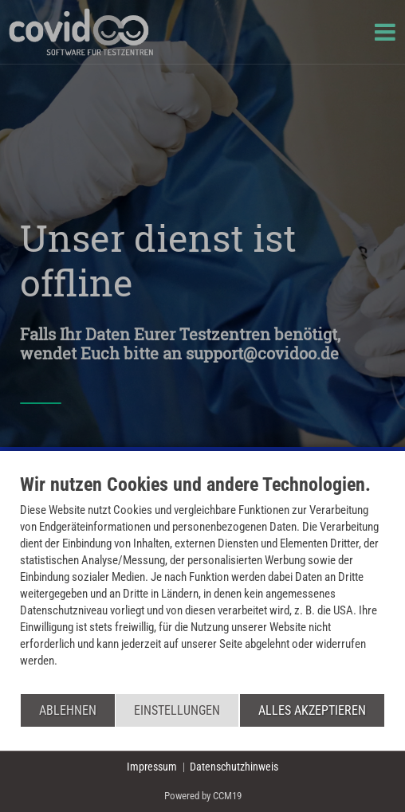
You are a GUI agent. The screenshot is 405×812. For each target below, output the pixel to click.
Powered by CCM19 (203, 796)
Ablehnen (67, 710)
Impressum (152, 766)
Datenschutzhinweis (234, 766)
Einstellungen (177, 710)
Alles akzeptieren (312, 710)
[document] (202, 582)
